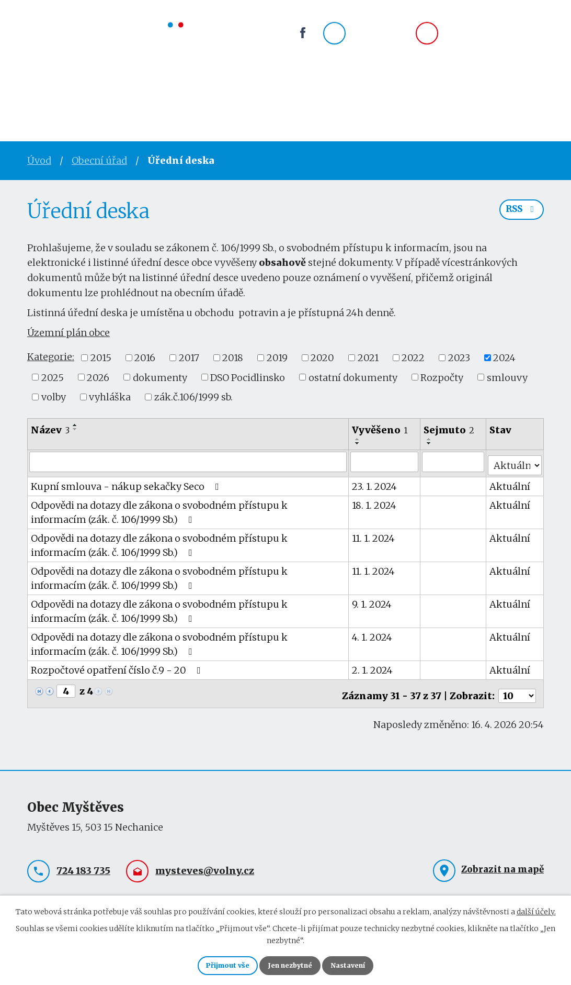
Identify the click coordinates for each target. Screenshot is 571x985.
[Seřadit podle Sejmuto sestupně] (430, 443)
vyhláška (110, 397)
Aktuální (510, 483)
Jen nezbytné (290, 964)
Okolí (287, 97)
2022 (413, 358)
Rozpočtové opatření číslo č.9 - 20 (118, 667)
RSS (520, 214)
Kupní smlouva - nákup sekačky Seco (127, 483)
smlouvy (507, 377)
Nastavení (361, 964)
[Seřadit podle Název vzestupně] (75, 425)
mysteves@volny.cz (494, 40)
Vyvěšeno (380, 430)
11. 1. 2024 (373, 535)
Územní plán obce (68, 333)
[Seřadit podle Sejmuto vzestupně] (430, 439)
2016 (144, 358)
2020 (322, 358)
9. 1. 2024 (372, 601)
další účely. (536, 908)
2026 (98, 377)
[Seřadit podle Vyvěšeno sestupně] (358, 443)
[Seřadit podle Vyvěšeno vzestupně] (358, 439)
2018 (232, 358)
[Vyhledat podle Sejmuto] (453, 462)
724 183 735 (379, 40)
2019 (277, 358)
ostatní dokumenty (353, 377)
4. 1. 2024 (372, 634)
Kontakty (350, 97)
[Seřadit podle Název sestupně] (75, 429)
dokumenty (160, 377)
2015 (100, 358)
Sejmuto (449, 430)
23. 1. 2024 (374, 483)
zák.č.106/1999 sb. (193, 397)
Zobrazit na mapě (502, 862)
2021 (368, 358)
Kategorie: (50, 357)
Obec (179, 97)
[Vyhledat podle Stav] (515, 461)
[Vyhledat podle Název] (188, 462)
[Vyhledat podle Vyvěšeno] (385, 462)
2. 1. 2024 (372, 667)
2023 (459, 358)
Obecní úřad (111, 97)
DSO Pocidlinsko (247, 377)
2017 (189, 358)
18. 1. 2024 (374, 502)
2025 (52, 377)
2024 (504, 358)
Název (50, 430)
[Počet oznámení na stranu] (517, 688)
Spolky (233, 97)
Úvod (42, 97)
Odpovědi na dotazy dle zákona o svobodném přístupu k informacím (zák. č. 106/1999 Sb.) (188, 509)
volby (53, 397)
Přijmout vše (214, 964)
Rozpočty (441, 377)
